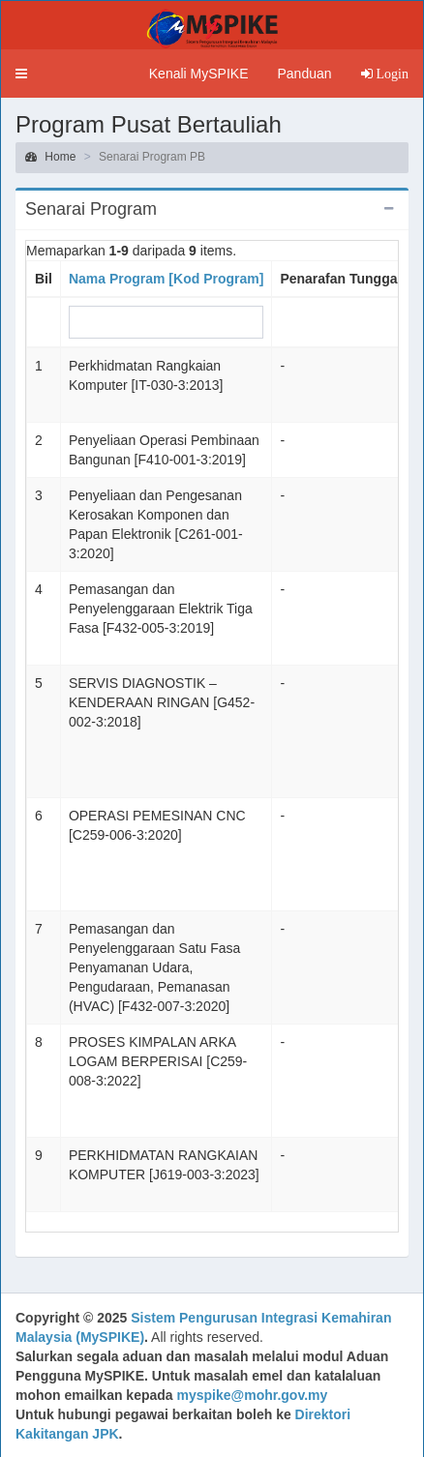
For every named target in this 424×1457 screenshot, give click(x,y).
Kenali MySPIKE (199, 73)
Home (50, 157)
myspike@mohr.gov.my (252, 1395)
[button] (21, 73)
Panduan (304, 73)
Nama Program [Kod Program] (166, 278)
